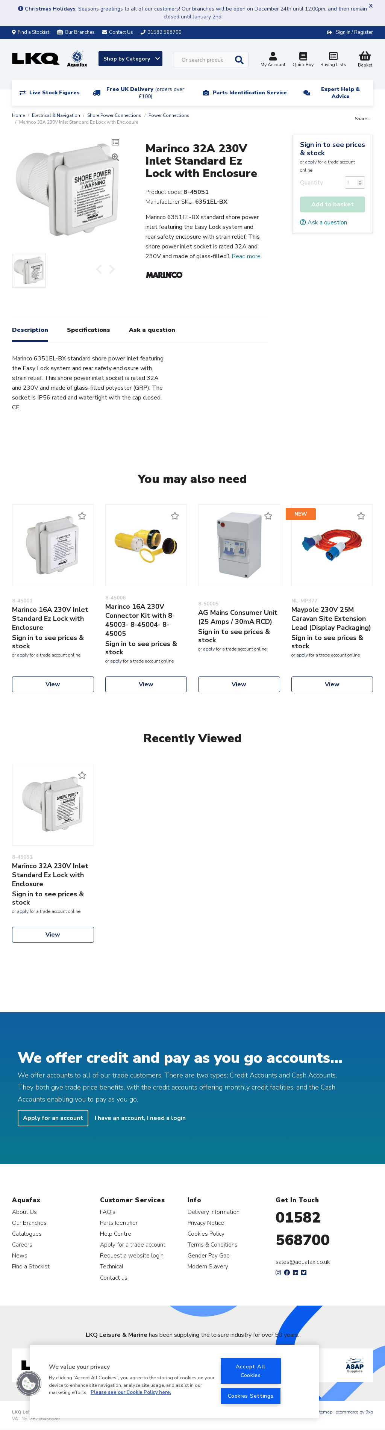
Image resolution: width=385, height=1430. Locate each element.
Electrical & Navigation (56, 115)
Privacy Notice (206, 1223)
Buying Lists (333, 60)
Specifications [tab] (88, 330)
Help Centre (115, 1234)
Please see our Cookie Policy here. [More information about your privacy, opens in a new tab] (131, 1392)
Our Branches (76, 32)
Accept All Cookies (251, 1371)
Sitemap (323, 1412)
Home (18, 115)
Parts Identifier (119, 1223)
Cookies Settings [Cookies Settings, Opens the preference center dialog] (251, 1396)
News (19, 1255)
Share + (362, 119)
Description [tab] (30, 330)
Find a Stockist (30, 32)
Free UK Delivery (145, 93)
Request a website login (132, 1255)
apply (311, 162)
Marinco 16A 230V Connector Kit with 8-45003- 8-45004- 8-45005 (140, 620)
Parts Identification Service (250, 92)
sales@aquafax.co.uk (303, 1262)
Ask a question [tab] (152, 330)
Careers (22, 1244)
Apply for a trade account (132, 1244)
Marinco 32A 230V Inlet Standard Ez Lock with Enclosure (50, 874)
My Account (273, 60)
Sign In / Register (354, 32)
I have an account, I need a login (140, 1118)
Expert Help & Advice (340, 93)
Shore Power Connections (114, 115)
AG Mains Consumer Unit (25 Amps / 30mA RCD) (237, 617)
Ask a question (323, 222)
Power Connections (169, 115)
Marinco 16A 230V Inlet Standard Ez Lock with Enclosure (50, 618)
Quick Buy (303, 60)
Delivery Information (213, 1212)
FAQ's (107, 1212)
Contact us (113, 1278)
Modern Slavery (208, 1266)
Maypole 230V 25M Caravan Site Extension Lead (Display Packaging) (331, 618)
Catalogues (27, 1234)
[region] (174, 1381)
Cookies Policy (206, 1234)
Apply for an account (53, 1118)
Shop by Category (131, 58)
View (52, 684)
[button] (29, 1383)
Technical (111, 1266)
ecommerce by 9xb (354, 1412)
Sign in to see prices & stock (332, 148)
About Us (24, 1212)
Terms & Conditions (213, 1244)
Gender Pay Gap (209, 1255)
